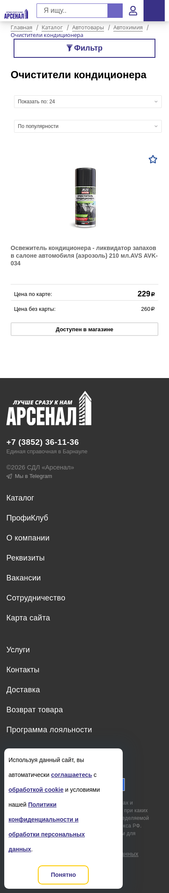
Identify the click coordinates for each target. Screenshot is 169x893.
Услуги (18, 650)
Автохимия (128, 27)
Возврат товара (34, 709)
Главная (21, 27)
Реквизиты (25, 558)
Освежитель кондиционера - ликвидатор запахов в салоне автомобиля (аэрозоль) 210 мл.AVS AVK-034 (84, 256)
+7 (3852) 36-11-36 (42, 442)
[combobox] (88, 101)
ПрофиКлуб (27, 518)
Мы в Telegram (29, 476)
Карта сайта (28, 618)
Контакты (22, 669)
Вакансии (23, 578)
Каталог (52, 27)
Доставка (23, 689)
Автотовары (88, 27)
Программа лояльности (49, 729)
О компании (28, 538)
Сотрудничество (35, 598)
